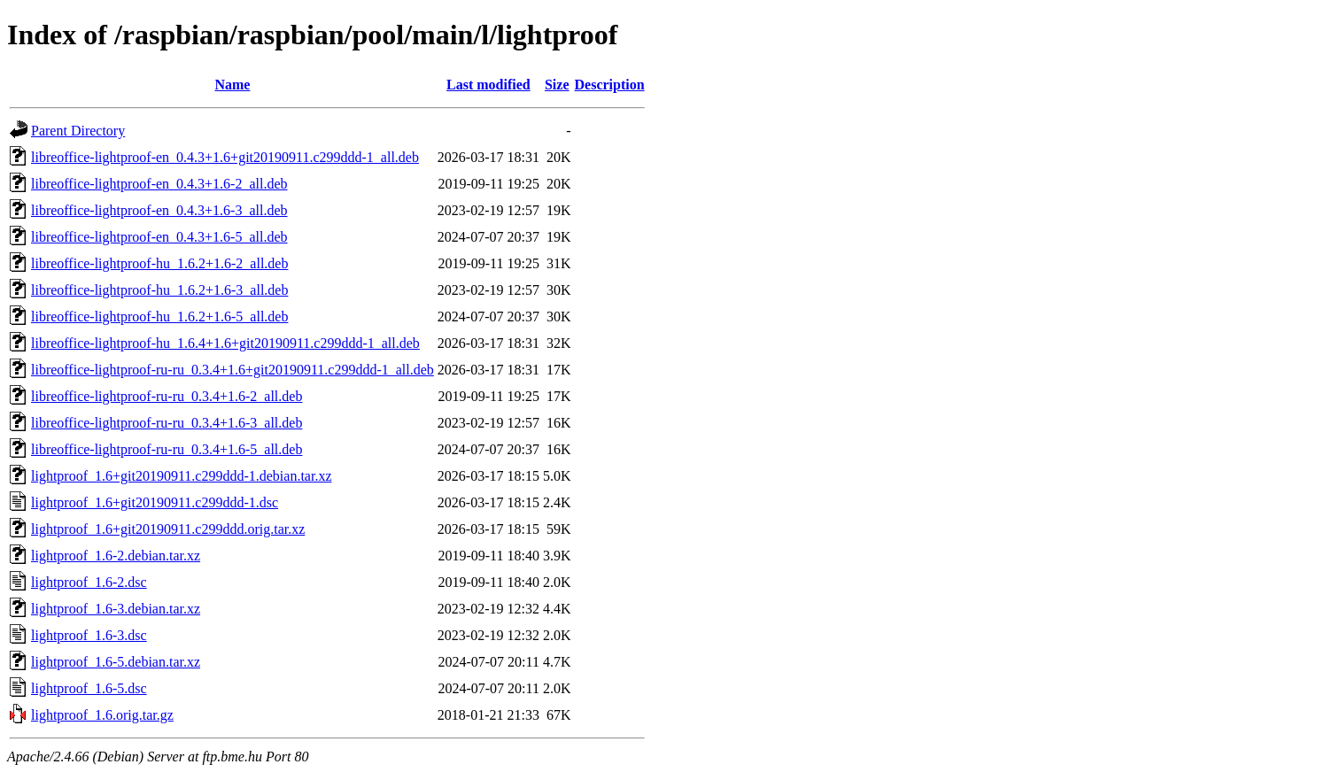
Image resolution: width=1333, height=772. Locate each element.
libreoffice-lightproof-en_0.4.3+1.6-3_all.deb (159, 210)
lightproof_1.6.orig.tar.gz (102, 714)
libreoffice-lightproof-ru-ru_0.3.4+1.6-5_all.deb (166, 449)
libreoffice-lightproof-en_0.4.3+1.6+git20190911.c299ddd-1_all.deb (225, 157)
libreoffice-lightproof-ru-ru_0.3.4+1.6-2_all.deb (166, 396)
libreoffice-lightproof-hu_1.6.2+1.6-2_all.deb (159, 263)
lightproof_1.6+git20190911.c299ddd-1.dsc (154, 502)
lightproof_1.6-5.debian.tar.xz (115, 661)
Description (610, 84)
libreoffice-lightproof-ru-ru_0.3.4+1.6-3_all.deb (166, 422)
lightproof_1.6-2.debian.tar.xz (115, 555)
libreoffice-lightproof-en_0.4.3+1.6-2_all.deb (159, 183)
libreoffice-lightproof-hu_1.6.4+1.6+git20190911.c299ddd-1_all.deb (225, 343)
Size (557, 84)
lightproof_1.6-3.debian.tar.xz (115, 608)
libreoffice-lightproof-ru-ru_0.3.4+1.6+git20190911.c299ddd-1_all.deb (232, 369)
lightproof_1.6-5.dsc (89, 688)
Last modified (488, 84)
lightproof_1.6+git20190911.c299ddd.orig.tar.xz (168, 529)
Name (232, 84)
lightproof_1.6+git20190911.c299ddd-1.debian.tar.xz (181, 475)
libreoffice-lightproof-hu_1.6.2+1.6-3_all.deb (159, 289)
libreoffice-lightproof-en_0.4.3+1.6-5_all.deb (159, 236)
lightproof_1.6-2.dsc (89, 582)
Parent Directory (78, 130)
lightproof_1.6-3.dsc (89, 635)
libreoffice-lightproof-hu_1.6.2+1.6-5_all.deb (159, 316)
